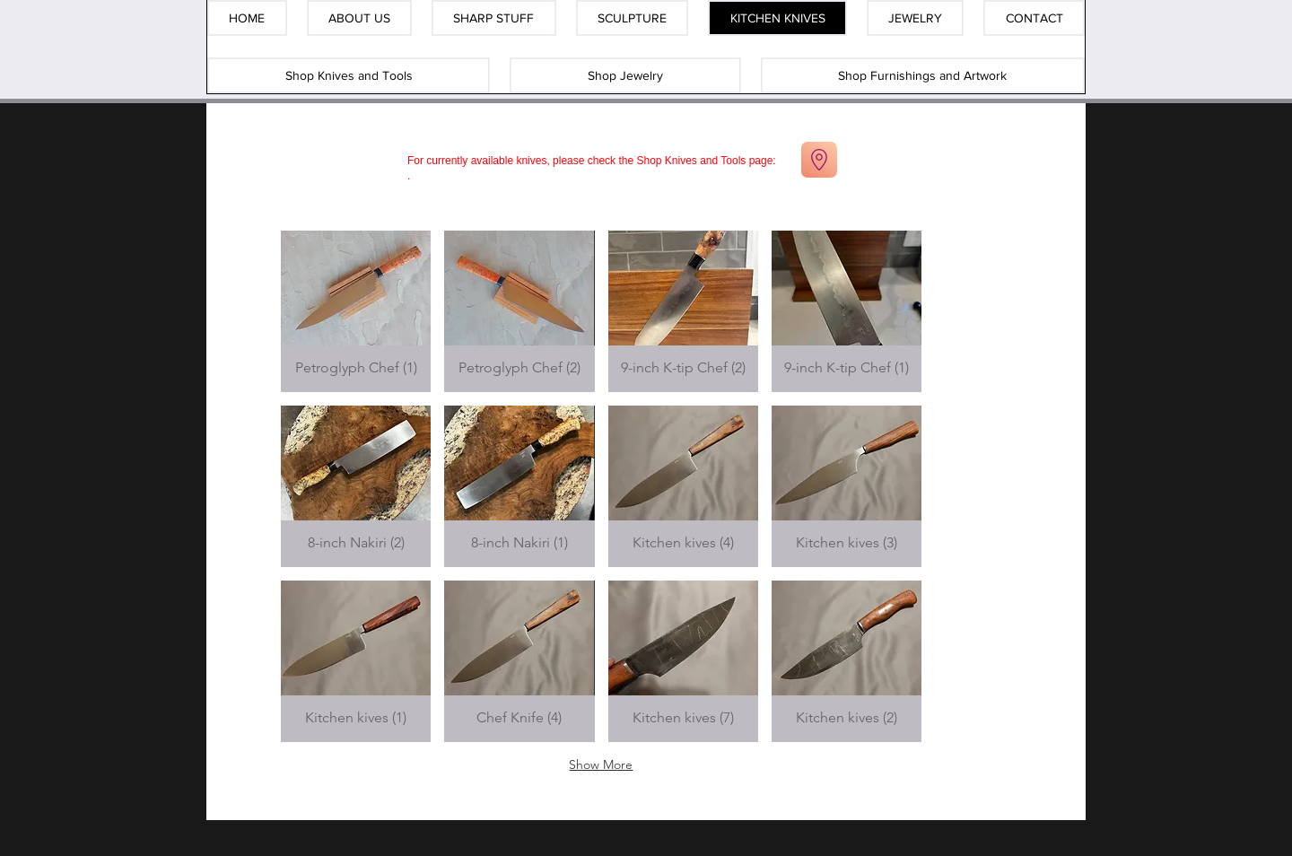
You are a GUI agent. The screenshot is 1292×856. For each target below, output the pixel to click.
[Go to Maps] (819, 160)
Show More (601, 764)
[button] (356, 311)
